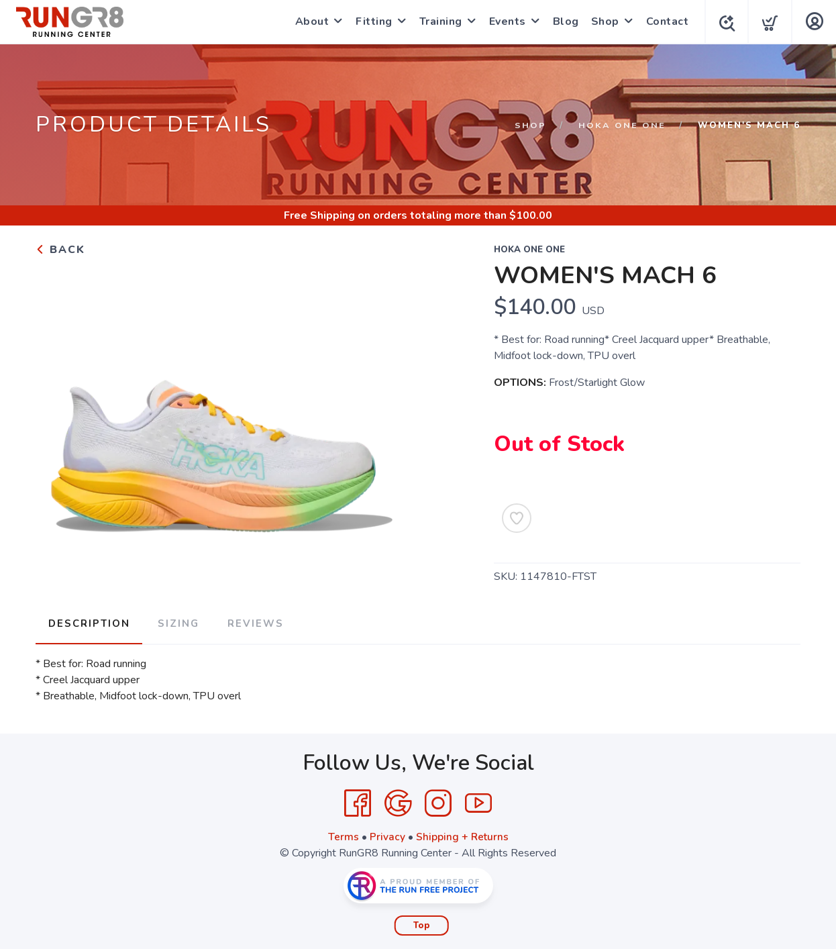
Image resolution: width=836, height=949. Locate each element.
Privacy (387, 834)
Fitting (370, 21)
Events (504, 21)
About (309, 21)
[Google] (398, 801)
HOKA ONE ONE (622, 125)
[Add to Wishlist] (516, 518)
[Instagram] (438, 801)
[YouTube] (478, 801)
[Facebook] (357, 801)
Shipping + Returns (462, 834)
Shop (602, 21)
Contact (664, 21)
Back (60, 249)
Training (437, 21)
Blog (563, 21)
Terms (342, 834)
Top (421, 923)
